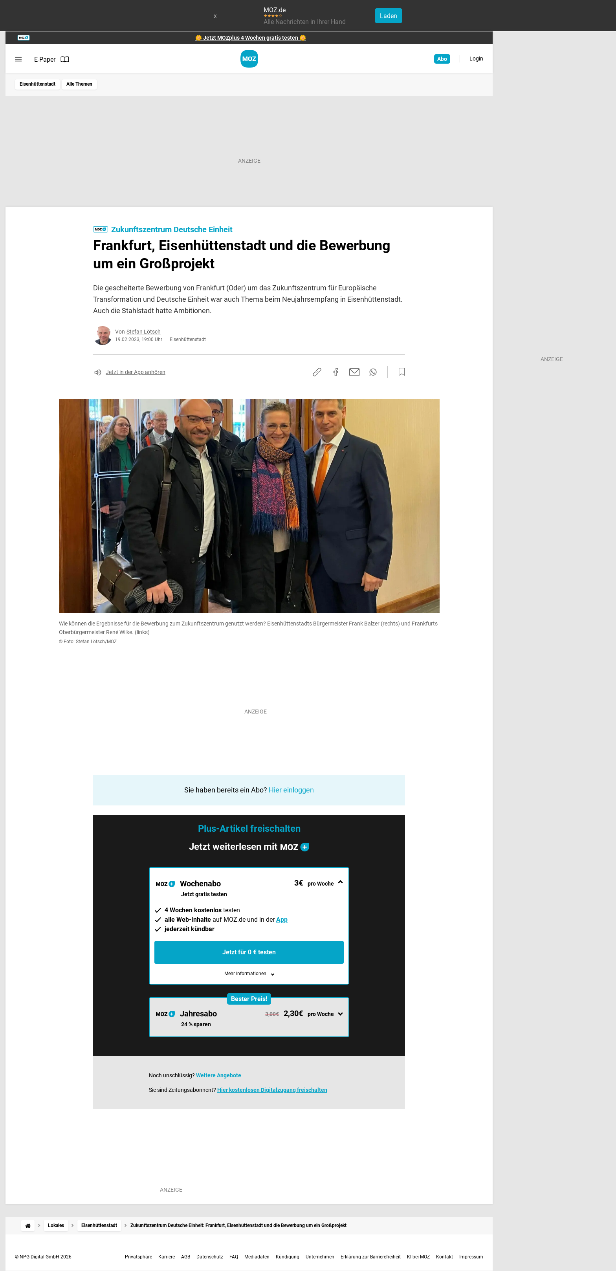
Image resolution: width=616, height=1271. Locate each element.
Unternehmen (320, 1257)
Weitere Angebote (218, 1075)
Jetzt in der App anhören (135, 372)
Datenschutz (209, 1257)
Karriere (166, 1257)
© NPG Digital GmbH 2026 (43, 1257)
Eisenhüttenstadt (37, 84)
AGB (185, 1257)
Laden (388, 16)
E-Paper (52, 59)
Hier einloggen (291, 790)
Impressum (471, 1257)
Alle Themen (79, 84)
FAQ (233, 1257)
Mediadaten (257, 1257)
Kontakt (444, 1257)
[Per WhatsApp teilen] (373, 372)
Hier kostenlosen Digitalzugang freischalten (272, 1090)
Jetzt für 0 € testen (249, 952)
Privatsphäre (138, 1257)
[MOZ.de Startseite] (249, 59)
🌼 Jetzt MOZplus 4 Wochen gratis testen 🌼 (250, 38)
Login (476, 58)
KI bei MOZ (418, 1257)
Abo (442, 59)
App (282, 919)
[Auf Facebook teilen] (336, 372)
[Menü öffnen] (18, 59)
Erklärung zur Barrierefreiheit (371, 1257)
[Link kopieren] (317, 372)
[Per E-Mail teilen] (354, 372)
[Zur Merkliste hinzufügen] (399, 372)
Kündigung (287, 1257)
